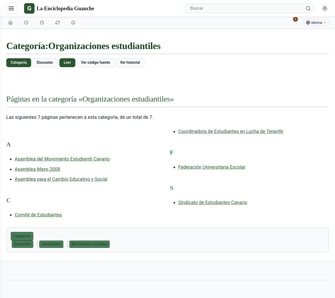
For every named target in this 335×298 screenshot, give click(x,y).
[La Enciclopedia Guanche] (59, 8)
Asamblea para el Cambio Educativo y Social (61, 179)
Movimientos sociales (89, 244)
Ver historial (130, 62)
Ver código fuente (95, 62)
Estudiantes (51, 244)
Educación (22, 244)
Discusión (45, 62)
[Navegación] (12, 8)
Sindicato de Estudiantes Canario (212, 202)
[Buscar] (249, 8)
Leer (67, 62)
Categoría (19, 62)
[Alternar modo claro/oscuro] (325, 8)
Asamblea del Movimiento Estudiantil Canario (62, 159)
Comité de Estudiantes (38, 214)
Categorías (22, 236)
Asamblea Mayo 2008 (37, 169)
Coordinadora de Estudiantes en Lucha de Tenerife (230, 131)
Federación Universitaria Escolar (211, 167)
